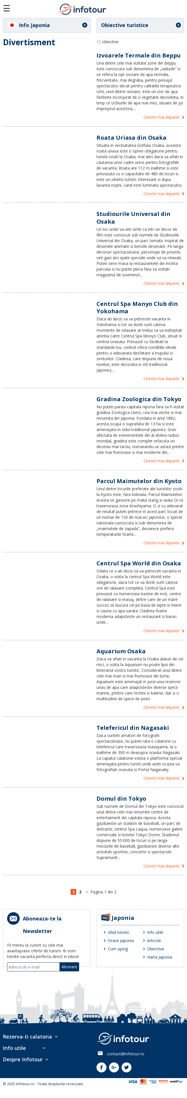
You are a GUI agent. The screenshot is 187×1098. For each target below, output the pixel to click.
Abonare (69, 966)
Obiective (155, 948)
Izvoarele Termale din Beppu (138, 55)
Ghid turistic (119, 932)
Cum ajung (118, 948)
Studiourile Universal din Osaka (133, 217)
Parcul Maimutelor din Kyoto (139, 481)
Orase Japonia (121, 940)
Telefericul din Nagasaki (132, 728)
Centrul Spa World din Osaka (138, 563)
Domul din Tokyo (121, 798)
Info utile (155, 932)
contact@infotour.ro (125, 1053)
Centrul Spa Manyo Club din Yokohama (137, 307)
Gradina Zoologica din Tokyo (138, 399)
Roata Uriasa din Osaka (131, 137)
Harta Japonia (159, 957)
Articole (154, 940)
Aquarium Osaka (121, 651)
